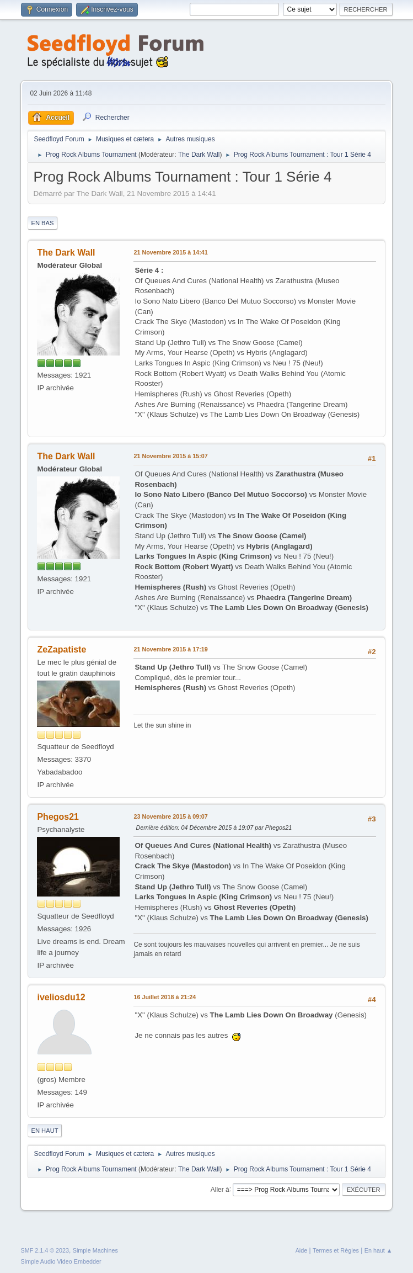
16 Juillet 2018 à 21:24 (164, 997)
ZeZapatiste (61, 649)
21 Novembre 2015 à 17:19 (170, 649)
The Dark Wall (198, 154)
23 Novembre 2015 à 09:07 (170, 816)
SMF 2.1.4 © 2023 (44, 1250)
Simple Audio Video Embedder (60, 1261)
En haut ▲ (378, 1250)
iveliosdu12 (61, 997)
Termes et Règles (336, 1250)
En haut (44, 1130)
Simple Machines (95, 1250)
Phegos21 (58, 816)
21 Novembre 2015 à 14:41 (170, 252)
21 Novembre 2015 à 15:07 (170, 456)
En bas (42, 223)
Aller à (220, 1189)
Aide (302, 1250)
